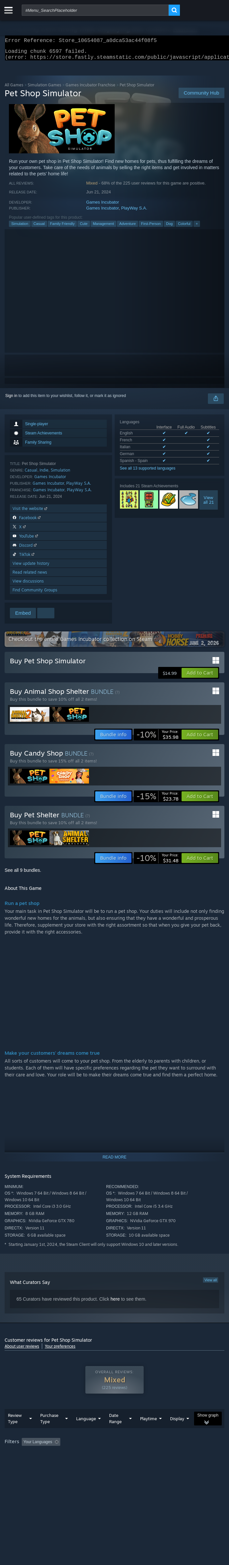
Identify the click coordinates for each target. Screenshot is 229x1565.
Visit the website (30, 512)
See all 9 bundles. (23, 874)
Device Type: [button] (172, 1464)
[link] (157, 738)
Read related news (30, 576)
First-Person (151, 228)
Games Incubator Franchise (90, 88)
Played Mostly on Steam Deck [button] (32, 1464)
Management (103, 228)
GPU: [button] (144, 1464)
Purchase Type (49, 1431)
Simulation (19, 228)
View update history (31, 567)
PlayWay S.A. (134, 211)
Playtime (148, 1431)
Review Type (15, 1431)
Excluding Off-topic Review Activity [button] (104, 1455)
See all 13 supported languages (148, 472)
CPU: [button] (122, 1464)
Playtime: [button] (155, 1455)
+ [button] (197, 228)
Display (177, 1431)
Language (86, 1431)
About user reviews (22, 1350)
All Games (14, 88)
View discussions (28, 585)
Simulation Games (44, 88)
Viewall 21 (208, 504)
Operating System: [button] (88, 1464)
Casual (39, 228)
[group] (114, 1459)
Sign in (11, 399)
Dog (169, 228)
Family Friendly (62, 228)
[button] (199, 677)
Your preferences (60, 1350)
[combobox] (95, 10)
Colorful (184, 228)
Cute (83, 228)
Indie (44, 474)
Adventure (127, 228)
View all (210, 1284)
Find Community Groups (35, 593)
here (115, 1303)
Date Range (115, 1431)
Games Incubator (102, 206)
